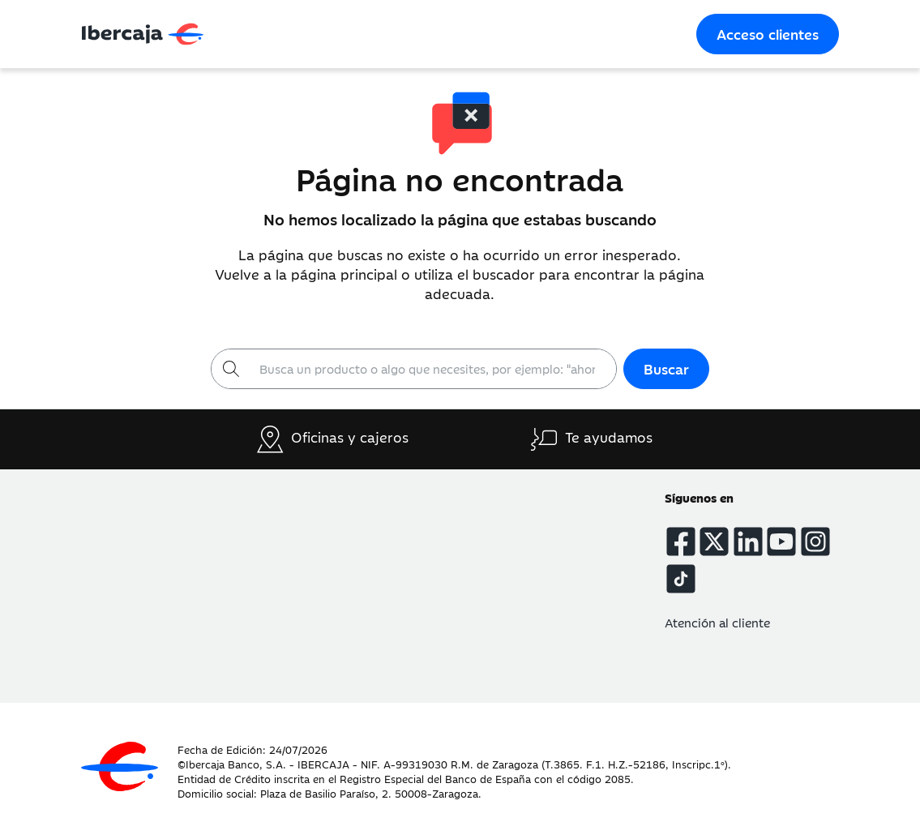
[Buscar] (433, 368)
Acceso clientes (768, 34)
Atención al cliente (717, 622)
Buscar (666, 369)
